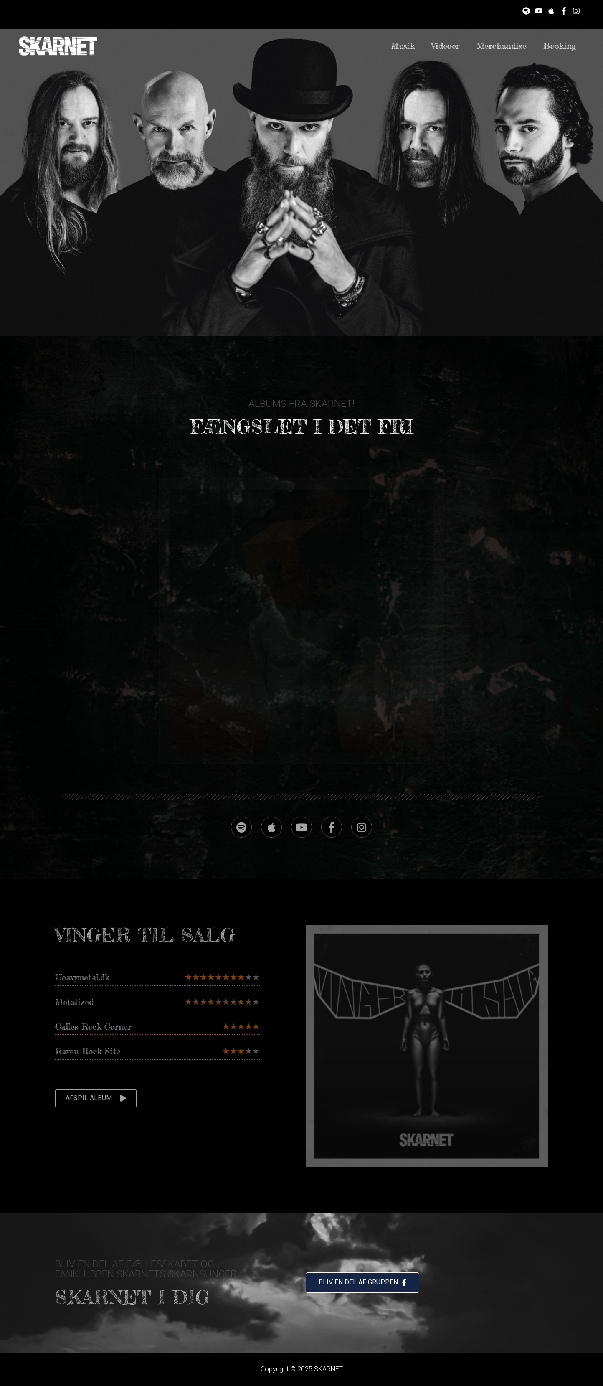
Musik (403, 46)
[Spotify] (526, 11)
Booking (559, 46)
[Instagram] (576, 11)
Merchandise (501, 46)
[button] (96, 1098)
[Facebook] (564, 11)
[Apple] (551, 11)
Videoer (445, 46)
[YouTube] (538, 11)
